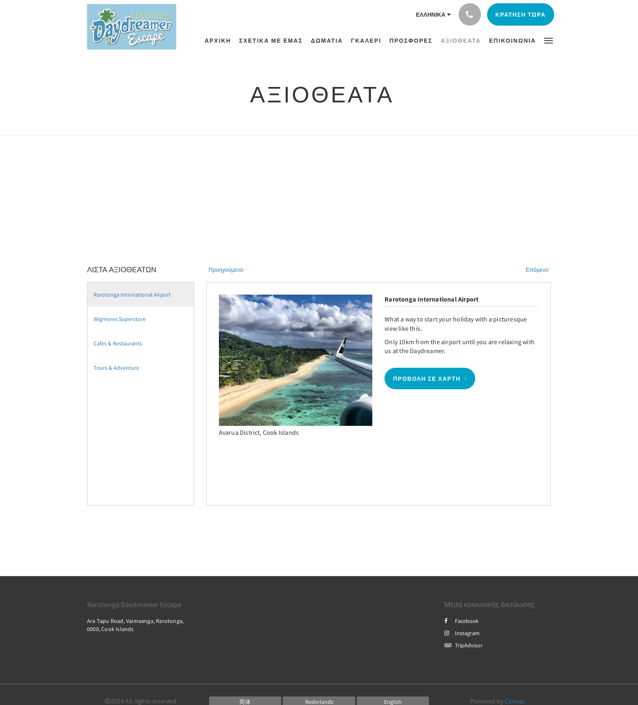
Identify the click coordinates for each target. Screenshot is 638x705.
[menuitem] (220, 41)
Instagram (462, 633)
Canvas (514, 701)
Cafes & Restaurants (118, 343)
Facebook (461, 621)
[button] (548, 40)
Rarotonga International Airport (132, 294)
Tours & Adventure (116, 367)
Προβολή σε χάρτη (427, 378)
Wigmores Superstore (120, 319)
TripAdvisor (463, 645)
